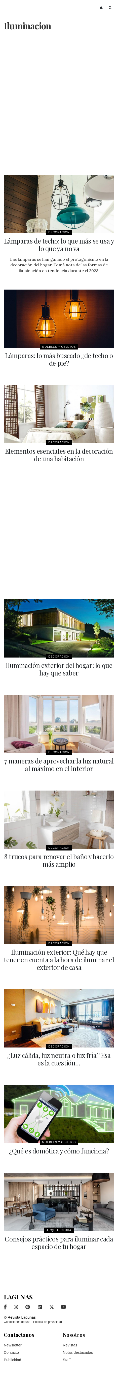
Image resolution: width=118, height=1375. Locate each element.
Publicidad (12, 1360)
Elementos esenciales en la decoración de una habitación (59, 455)
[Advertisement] (59, 103)
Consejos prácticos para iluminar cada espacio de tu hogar (59, 1242)
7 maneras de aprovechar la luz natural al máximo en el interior (59, 764)
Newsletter (13, 1345)
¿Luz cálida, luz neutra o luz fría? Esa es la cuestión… (58, 1059)
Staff (67, 1360)
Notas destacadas (78, 1352)
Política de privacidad (47, 1322)
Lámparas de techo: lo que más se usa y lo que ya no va (59, 244)
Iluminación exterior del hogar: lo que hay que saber (59, 669)
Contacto (11, 1352)
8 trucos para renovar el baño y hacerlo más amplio (58, 860)
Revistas (70, 1345)
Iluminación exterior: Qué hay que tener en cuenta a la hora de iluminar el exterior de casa (59, 960)
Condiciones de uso (17, 1322)
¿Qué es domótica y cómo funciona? (59, 1150)
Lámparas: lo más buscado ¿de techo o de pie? (59, 359)
